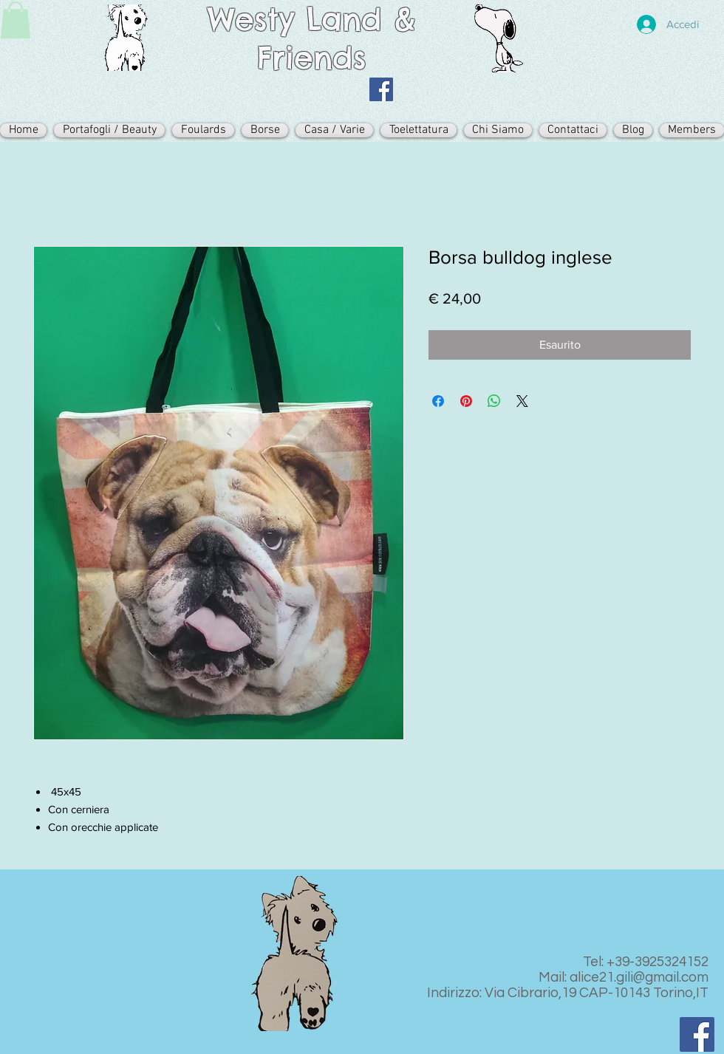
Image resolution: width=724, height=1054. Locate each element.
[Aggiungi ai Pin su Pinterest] (466, 401)
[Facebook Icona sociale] (381, 89)
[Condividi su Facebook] (438, 401)
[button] (15, 19)
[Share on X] (522, 401)
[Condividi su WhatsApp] (494, 401)
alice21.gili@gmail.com (639, 977)
